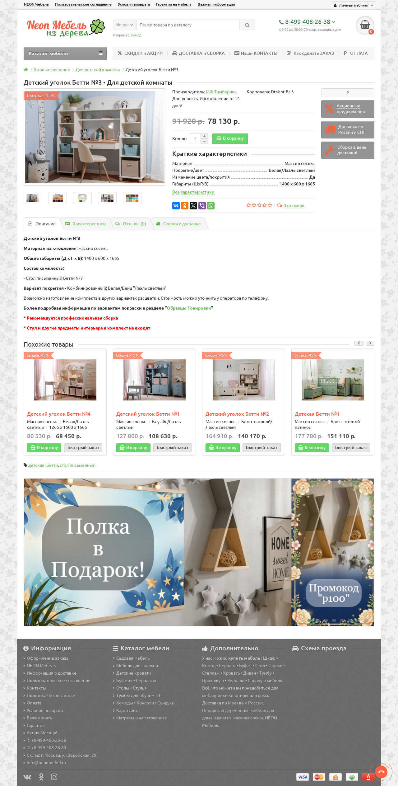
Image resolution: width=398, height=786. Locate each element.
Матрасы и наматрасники (140, 717)
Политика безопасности (49, 695)
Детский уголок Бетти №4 (58, 414)
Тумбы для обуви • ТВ (136, 695)
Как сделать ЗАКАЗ (310, 53)
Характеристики (85, 223)
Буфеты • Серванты (134, 680)
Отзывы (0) (130, 223)
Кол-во (179, 138)
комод (136, 35)
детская (36, 465)
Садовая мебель (131, 658)
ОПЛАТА (356, 53)
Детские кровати (132, 673)
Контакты (34, 687)
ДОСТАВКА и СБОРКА (198, 53)
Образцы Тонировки (189, 308)
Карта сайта (126, 710)
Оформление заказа (45, 658)
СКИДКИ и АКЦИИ (140, 53)
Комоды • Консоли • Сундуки (143, 702)
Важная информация (216, 4)
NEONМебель (36, 4)
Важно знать (37, 717)
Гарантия (34, 725)
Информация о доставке (49, 673)
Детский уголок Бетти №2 (237, 414)
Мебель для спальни (135, 665)
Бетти (52, 465)
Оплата (32, 702)
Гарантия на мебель (174, 4)
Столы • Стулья (130, 687)
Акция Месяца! (40, 732)
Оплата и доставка (178, 223)
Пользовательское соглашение (83, 4)
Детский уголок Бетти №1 (148, 414)
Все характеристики (193, 191)
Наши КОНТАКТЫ (255, 53)
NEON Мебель (39, 665)
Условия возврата (134, 4)
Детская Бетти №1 (317, 414)
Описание (42, 223)
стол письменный (77, 465)
